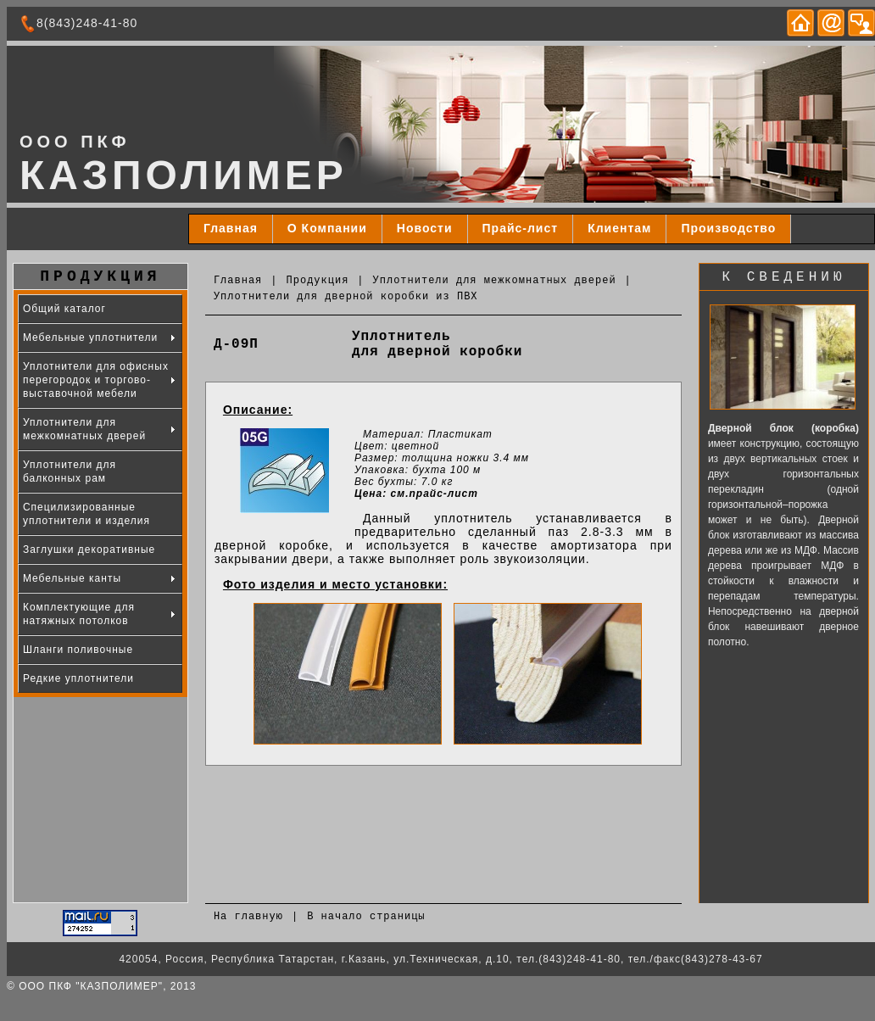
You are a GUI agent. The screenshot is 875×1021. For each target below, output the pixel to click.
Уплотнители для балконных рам (69, 471)
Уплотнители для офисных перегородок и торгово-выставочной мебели (96, 379)
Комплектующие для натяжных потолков (79, 614)
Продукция (318, 281)
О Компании (327, 228)
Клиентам (619, 228)
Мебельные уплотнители (90, 337)
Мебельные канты (72, 578)
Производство (728, 228)
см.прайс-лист (434, 493)
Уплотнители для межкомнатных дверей (494, 281)
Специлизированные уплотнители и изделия (86, 514)
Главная (230, 228)
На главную (248, 917)
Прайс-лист (520, 228)
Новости (425, 228)
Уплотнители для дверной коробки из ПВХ (346, 297)
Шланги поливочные (78, 650)
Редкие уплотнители (78, 678)
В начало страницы (366, 917)
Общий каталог (64, 309)
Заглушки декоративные (89, 549)
